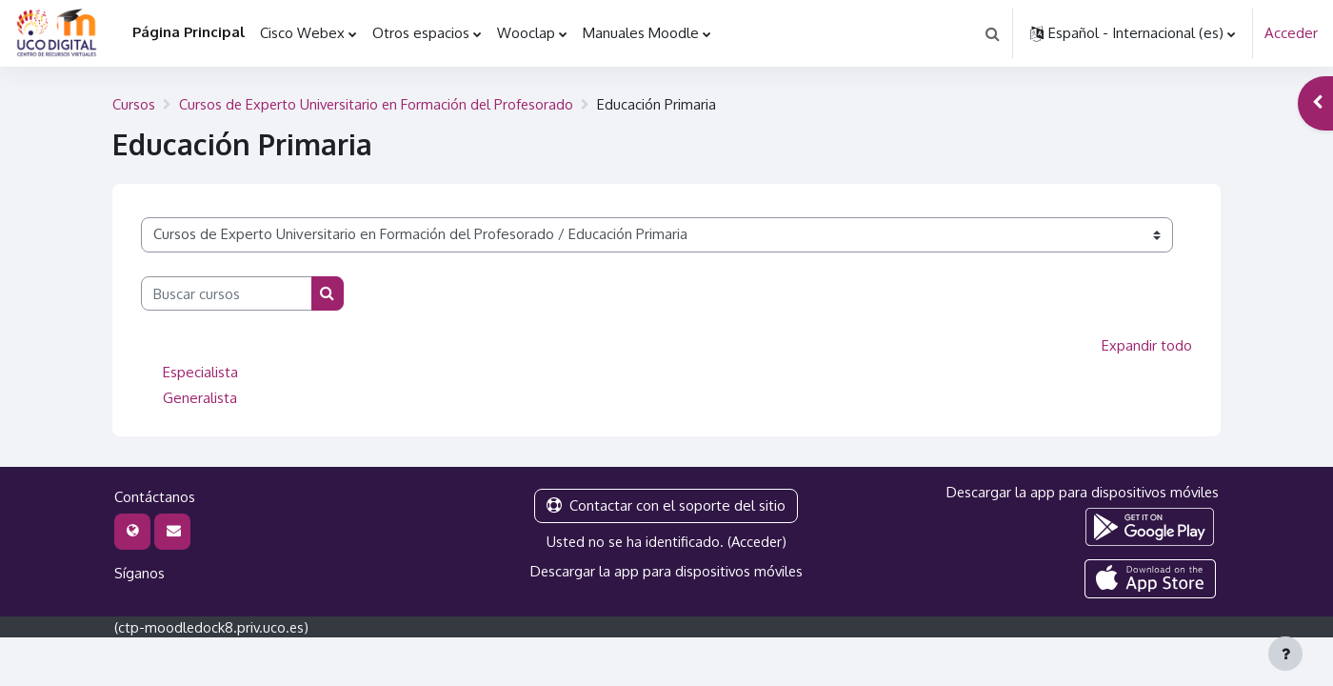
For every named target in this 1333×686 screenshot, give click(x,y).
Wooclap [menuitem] (526, 33)
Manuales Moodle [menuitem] (641, 33)
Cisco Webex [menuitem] (302, 33)
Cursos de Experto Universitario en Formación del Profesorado (379, 103)
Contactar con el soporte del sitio (666, 503)
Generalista (200, 396)
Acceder (1291, 33)
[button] (992, 33)
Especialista (200, 370)
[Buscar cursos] (226, 293)
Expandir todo (1147, 344)
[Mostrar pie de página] (1285, 653)
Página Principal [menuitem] (188, 32)
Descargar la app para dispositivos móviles (666, 568)
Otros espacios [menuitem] (420, 33)
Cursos (133, 103)
